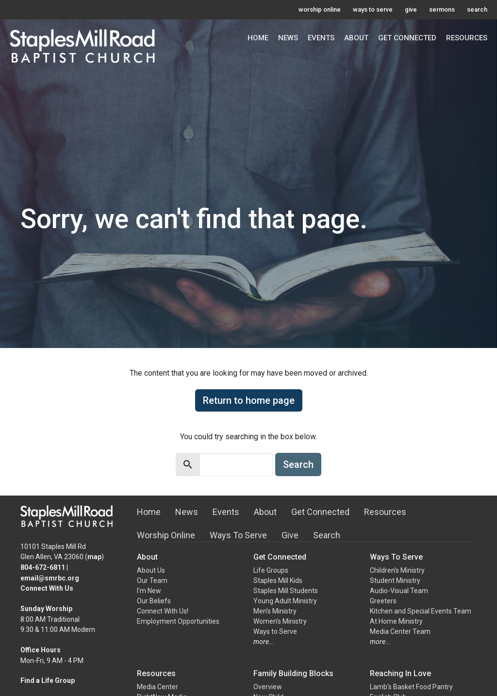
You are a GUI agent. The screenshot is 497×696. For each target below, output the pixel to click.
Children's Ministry (397, 570)
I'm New (149, 591)
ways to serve (373, 9)
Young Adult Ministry (285, 601)
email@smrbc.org (49, 578)
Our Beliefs (154, 601)
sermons (442, 9)
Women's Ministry (280, 621)
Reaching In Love (400, 673)
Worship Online (166, 535)
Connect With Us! (162, 611)
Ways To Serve (238, 535)
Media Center (157, 687)
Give (290, 535)
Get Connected (407, 37)
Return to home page (249, 400)
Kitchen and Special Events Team (420, 611)
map (94, 557)
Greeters (383, 601)
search (477, 9)
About (356, 37)
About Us (151, 570)
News (288, 37)
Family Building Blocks (293, 673)
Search (298, 464)
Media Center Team (400, 631)
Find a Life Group (47, 680)
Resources (466, 37)
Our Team (152, 580)
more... (264, 642)
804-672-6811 (42, 567)
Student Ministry (395, 580)
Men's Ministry (275, 611)
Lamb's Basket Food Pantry (411, 687)
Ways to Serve (275, 631)
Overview (267, 687)
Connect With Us (46, 588)
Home (258, 37)
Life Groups (270, 570)
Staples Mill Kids (277, 580)
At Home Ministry (396, 621)
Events (321, 37)
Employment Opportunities (178, 621)
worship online (319, 9)
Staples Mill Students (285, 591)
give (411, 9)
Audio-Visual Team (399, 591)
